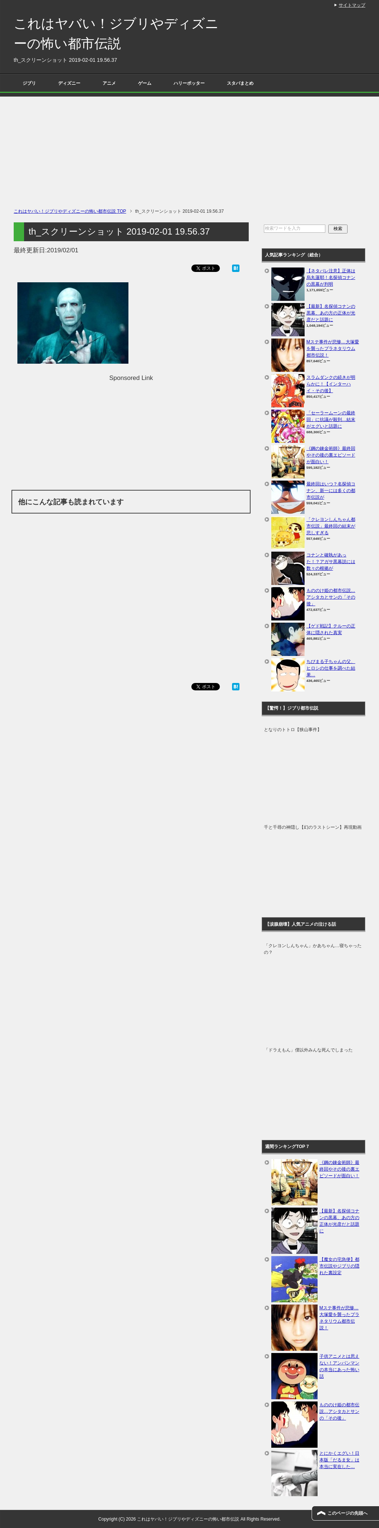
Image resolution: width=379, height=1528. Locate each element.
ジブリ (29, 83)
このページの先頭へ (348, 1513)
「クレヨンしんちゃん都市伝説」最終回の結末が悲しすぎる (330, 526)
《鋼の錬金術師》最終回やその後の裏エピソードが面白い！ (330, 455)
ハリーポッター (189, 83)
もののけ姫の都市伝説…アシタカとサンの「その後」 (330, 597)
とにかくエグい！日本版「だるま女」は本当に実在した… (339, 1460)
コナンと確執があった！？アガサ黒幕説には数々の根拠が (330, 561)
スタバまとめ (240, 83)
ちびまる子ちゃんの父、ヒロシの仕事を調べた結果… (330, 668)
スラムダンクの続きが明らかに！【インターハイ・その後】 (330, 384)
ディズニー (69, 83)
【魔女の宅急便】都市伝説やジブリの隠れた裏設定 (339, 1266)
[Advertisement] (189, 148)
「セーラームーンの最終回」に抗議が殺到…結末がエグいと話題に (330, 419)
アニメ (109, 83)
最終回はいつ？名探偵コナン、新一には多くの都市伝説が (330, 490)
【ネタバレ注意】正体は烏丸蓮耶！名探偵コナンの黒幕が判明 (330, 277)
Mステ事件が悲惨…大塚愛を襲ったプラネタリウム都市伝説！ (332, 348)
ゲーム (144, 83)
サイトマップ (352, 5)
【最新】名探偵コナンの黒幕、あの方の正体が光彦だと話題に (330, 313)
